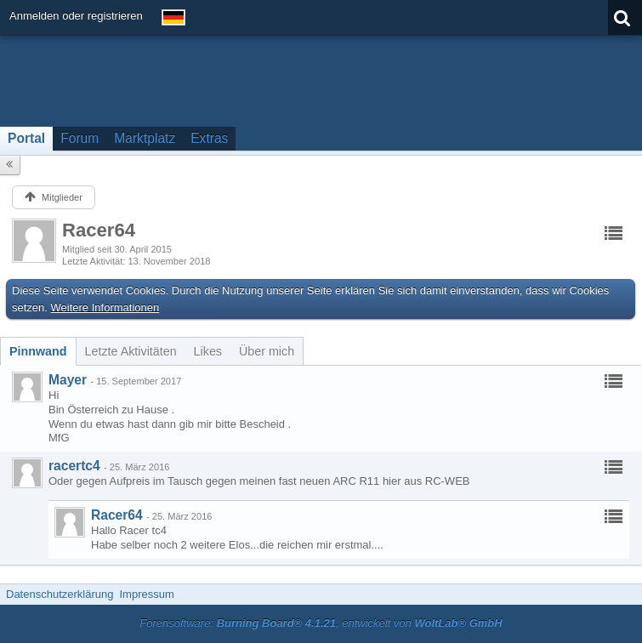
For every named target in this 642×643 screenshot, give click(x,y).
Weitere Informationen (105, 307)
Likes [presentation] (208, 351)
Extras (209, 138)
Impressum (146, 594)
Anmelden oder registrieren (76, 15)
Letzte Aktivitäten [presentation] (131, 351)
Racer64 (117, 515)
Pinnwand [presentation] (38, 351)
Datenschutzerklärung (59, 594)
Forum (79, 138)
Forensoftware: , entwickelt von (320, 623)
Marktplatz (144, 138)
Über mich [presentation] (266, 351)
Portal (26, 138)
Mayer (67, 380)
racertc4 (74, 465)
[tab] (38, 351)
